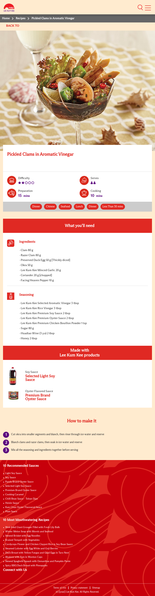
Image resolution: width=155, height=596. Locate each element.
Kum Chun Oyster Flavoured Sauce (23, 507)
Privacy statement (79, 588)
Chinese (50, 206)
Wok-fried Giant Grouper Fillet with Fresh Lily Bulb (32, 527)
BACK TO (13, 25)
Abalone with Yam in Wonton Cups (23, 557)
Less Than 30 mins (113, 206)
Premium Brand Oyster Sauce (20, 490)
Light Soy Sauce (13, 473)
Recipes (20, 18)
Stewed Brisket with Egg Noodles (22, 536)
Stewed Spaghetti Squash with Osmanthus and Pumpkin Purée (37, 561)
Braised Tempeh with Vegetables (22, 540)
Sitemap (96, 588)
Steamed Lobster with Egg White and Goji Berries (31, 548)
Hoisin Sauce (12, 503)
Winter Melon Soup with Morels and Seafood (29, 531)
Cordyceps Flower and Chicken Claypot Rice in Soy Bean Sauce (39, 544)
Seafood (65, 206)
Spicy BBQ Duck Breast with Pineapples (26, 565)
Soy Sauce (10, 477)
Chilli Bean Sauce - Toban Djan (21, 499)
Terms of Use (59, 588)
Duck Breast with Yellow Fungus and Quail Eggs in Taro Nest (37, 553)
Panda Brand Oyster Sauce (19, 482)
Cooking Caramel (14, 494)
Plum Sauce (11, 511)
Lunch (79, 206)
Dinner (36, 206)
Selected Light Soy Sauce (18, 486)
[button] (140, 7)
